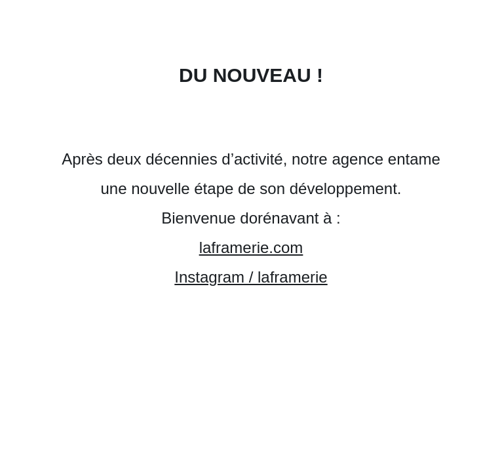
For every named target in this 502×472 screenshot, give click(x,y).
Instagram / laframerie (250, 277)
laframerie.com (251, 247)
